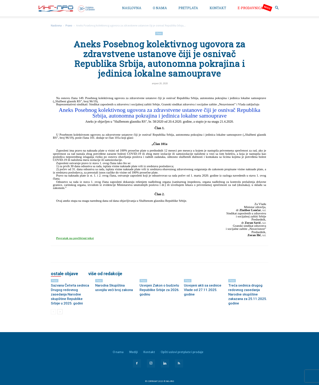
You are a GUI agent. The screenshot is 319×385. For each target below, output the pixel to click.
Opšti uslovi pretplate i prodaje (182, 352)
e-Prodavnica (250, 8)
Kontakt (218, 8)
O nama (160, 8)
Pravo (69, 25)
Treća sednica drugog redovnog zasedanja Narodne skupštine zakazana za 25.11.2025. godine (247, 294)
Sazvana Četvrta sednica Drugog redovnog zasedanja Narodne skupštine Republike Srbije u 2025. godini (70, 294)
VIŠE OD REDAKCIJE (105, 273)
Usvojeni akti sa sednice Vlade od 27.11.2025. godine (202, 289)
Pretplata (188, 8)
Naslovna (131, 8)
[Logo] (66, 8)
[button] (277, 8)
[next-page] (59, 311)
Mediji (133, 352)
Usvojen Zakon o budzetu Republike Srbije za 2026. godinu (159, 289)
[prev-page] (53, 311)
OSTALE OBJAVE (64, 273)
